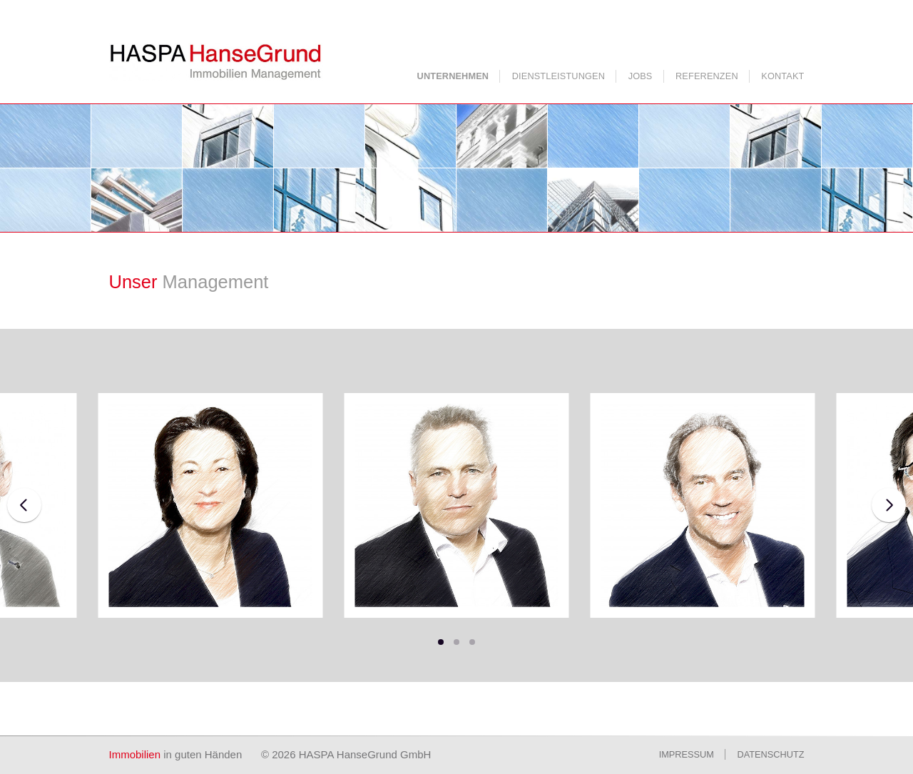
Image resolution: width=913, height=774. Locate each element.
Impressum (686, 754)
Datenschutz (771, 754)
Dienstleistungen (558, 76)
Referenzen (706, 76)
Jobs (640, 76)
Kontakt (782, 76)
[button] (441, 642)
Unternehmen (453, 76)
